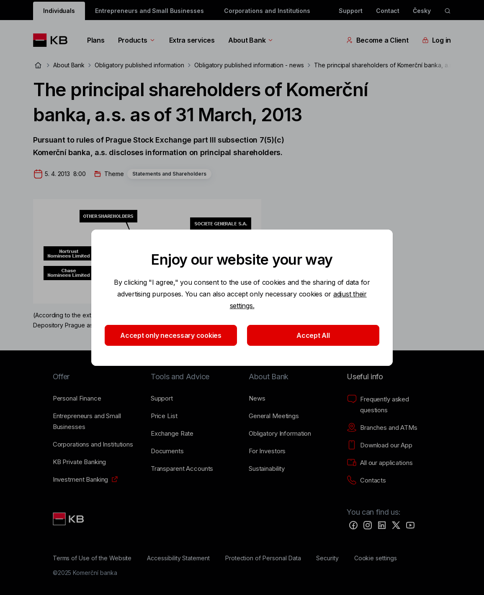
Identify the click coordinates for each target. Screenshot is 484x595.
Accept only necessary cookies (170, 335)
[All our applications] (379, 462)
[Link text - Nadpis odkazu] (69, 519)
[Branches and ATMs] (382, 427)
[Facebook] (353, 525)
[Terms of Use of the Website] (92, 558)
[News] (257, 398)
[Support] (162, 398)
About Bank (251, 40)
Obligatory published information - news (249, 65)
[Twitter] (396, 525)
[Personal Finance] (77, 398)
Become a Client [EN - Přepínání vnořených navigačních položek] (377, 40)
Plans (96, 40)
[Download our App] (379, 445)
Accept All (313, 335)
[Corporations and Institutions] (93, 444)
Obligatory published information (139, 65)
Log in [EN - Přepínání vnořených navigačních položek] (436, 40)
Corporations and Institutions (267, 10)
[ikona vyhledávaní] (447, 11)
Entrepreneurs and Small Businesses (149, 10)
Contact (388, 10)
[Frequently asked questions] (389, 405)
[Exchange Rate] (172, 433)
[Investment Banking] (80, 479)
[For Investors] (267, 451)
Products (137, 40)
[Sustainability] (267, 468)
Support (351, 10)
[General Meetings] (274, 416)
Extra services (192, 40)
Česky (422, 10)
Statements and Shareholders (169, 174)
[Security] (327, 558)
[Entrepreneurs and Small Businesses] (95, 421)
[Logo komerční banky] (53, 40)
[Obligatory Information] (280, 433)
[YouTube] (410, 525)
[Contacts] (366, 480)
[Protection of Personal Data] (263, 558)
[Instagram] (367, 525)
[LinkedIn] (382, 525)
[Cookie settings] (375, 558)
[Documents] (167, 451)
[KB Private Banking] (79, 462)
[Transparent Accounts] (182, 468)
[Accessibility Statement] (178, 558)
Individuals (59, 10)
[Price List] (164, 416)
